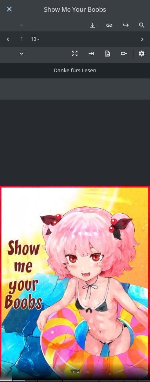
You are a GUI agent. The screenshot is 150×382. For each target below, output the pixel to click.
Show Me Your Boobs (75, 9)
